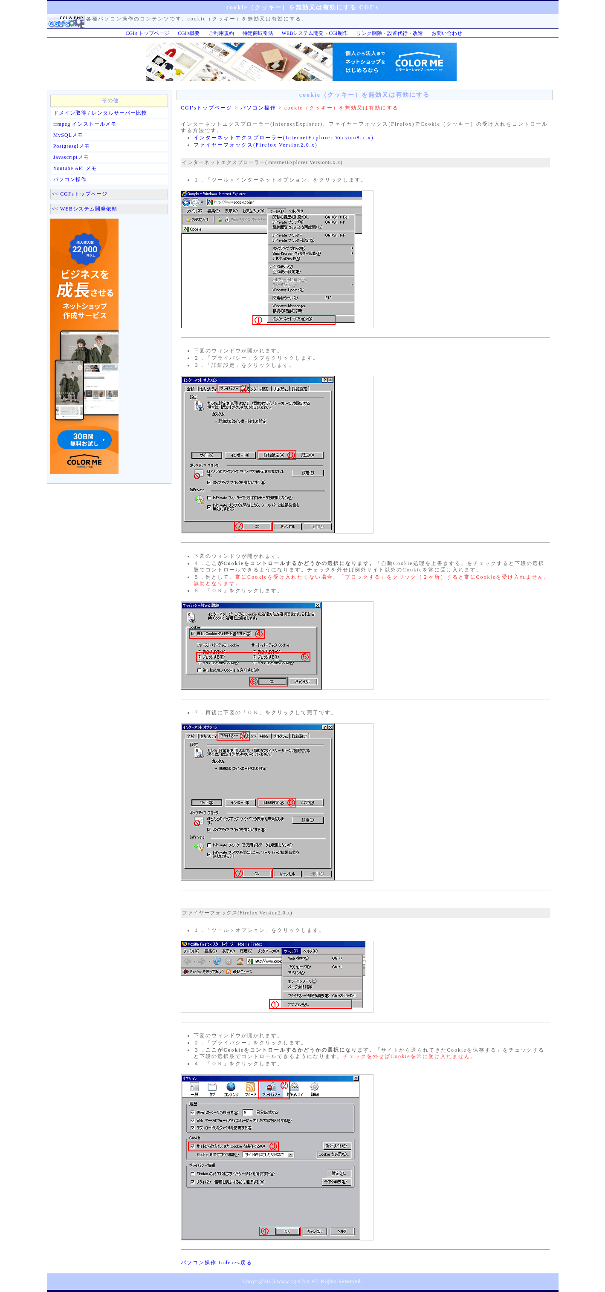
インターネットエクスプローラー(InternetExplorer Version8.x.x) (284, 138)
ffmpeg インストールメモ (84, 124)
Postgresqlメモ (71, 146)
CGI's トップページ (148, 33)
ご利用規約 (221, 33)
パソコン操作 (70, 179)
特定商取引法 (258, 33)
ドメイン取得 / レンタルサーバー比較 (100, 113)
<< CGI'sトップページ (79, 194)
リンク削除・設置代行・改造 (389, 33)
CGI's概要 (189, 33)
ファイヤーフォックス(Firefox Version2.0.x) (256, 145)
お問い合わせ (446, 33)
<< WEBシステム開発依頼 (84, 209)
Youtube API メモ (75, 168)
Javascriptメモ (71, 157)
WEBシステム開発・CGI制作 (315, 33)
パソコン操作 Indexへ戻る (216, 1263)
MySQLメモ (68, 135)
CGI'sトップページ (207, 108)
